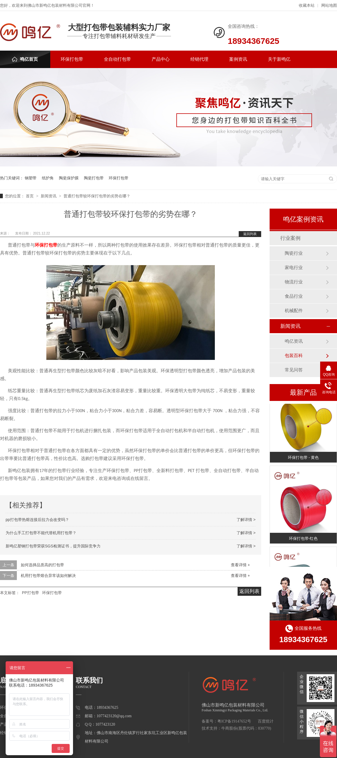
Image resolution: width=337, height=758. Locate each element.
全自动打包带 (117, 59)
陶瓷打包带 (94, 178)
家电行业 (294, 267)
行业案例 (290, 238)
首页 (30, 196)
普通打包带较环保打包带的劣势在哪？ (96, 196)
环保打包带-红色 (303, 539)
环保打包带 (72, 59)
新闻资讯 (49, 196)
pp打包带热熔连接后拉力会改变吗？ (37, 519)
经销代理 (199, 59)
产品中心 (161, 59)
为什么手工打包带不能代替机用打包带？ (41, 533)
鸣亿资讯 (294, 341)
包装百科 (294, 355)
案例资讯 (238, 59)
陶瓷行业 (294, 253)
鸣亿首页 (25, 59)
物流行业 (294, 281)
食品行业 (294, 296)
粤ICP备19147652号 (234, 721)
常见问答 (294, 369)
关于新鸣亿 (279, 59)
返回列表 (250, 234)
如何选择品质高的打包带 (42, 565)
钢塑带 (31, 178)
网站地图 (329, 5)
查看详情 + (240, 565)
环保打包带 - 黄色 (303, 458)
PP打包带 (30, 592)
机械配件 (294, 310)
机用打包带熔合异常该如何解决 (48, 575)
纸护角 (48, 178)
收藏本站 (307, 5)
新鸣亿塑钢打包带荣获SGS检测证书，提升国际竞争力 (53, 546)
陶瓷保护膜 (69, 178)
